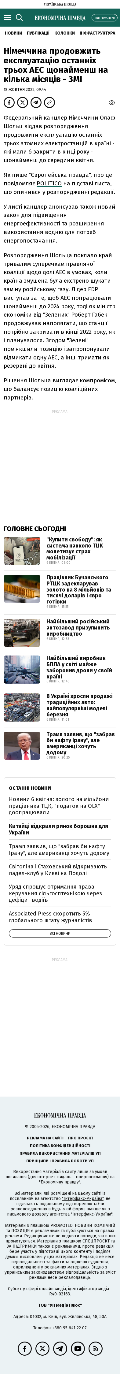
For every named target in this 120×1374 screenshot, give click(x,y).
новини (13, 33)
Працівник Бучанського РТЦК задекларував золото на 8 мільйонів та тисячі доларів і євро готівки (78, 589)
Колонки (64, 33)
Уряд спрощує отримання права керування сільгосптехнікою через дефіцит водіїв (55, 893)
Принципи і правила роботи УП (60, 1161)
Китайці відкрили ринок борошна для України (58, 829)
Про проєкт (80, 1138)
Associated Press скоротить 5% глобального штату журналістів (50, 917)
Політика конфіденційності (60, 1145)
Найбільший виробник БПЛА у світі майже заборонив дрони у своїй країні (79, 667)
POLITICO (49, 183)
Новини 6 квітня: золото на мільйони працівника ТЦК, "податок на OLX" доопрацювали (59, 806)
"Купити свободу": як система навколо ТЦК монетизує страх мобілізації (74, 548)
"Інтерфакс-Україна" (83, 1198)
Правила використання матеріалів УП (60, 1153)
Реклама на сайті (45, 1138)
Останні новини (30, 788)
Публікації (38, 33)
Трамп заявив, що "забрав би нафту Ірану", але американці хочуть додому (80, 743)
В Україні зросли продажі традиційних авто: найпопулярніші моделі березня (79, 705)
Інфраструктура (97, 33)
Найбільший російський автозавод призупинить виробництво (78, 627)
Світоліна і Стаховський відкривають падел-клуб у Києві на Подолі (58, 870)
